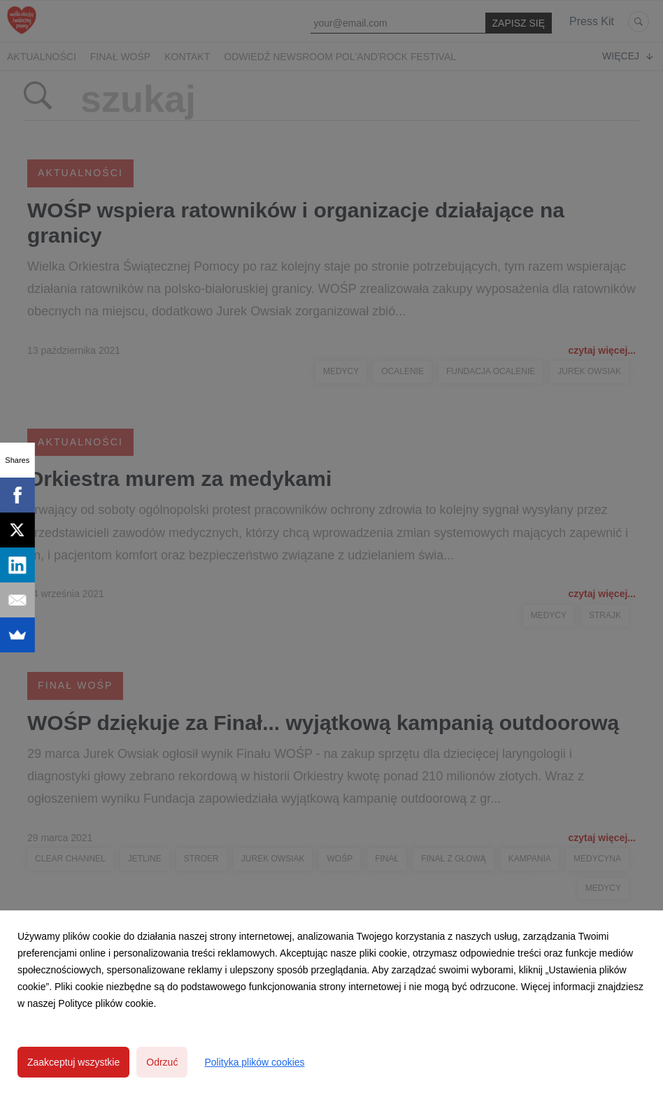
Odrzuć (162, 1062)
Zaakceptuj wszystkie (73, 1062)
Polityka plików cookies (254, 1062)
